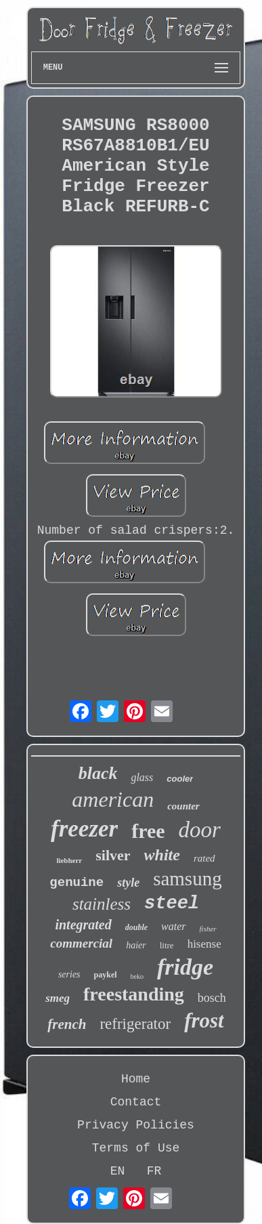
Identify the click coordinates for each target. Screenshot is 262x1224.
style (128, 882)
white (162, 855)
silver (112, 855)
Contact (136, 1102)
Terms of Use (136, 1148)
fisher (208, 929)
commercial (81, 943)
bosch (212, 998)
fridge (185, 966)
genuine (76, 882)
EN (117, 1171)
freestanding (133, 994)
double (136, 927)
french (66, 1024)
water (173, 926)
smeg (57, 998)
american (113, 799)
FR (154, 1171)
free (148, 831)
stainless (101, 904)
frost (204, 1020)
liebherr (69, 860)
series (69, 974)
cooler (180, 779)
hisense (204, 943)
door (200, 830)
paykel (105, 974)
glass (142, 777)
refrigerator (135, 1023)
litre (167, 945)
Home (135, 1079)
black (98, 773)
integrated (83, 924)
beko (137, 976)
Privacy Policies (135, 1125)
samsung (187, 878)
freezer (84, 829)
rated (204, 858)
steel (171, 903)
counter (183, 806)
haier (136, 945)
